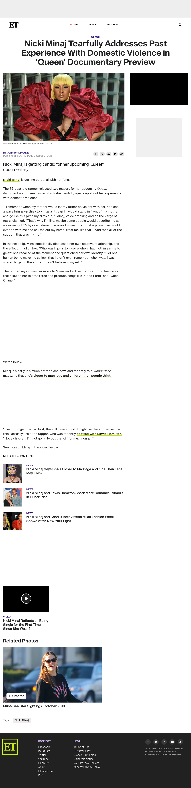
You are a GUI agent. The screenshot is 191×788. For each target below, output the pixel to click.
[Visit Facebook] (148, 742)
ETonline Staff (46, 771)
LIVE (75, 24)
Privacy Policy (82, 751)
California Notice (83, 759)
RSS (40, 775)
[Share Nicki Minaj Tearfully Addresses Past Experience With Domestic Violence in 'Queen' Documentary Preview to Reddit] (109, 154)
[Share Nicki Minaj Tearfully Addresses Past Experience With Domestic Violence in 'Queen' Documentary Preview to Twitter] (102, 154)
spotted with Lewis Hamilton (99, 434)
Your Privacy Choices (86, 763)
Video (92, 24)
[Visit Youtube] (172, 742)
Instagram (44, 751)
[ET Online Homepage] (13, 25)
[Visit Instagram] (164, 742)
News (95, 37)
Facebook (44, 747)
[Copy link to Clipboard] (121, 154)
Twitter (42, 755)
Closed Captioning (85, 755)
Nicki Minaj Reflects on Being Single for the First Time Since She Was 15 (25, 625)
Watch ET (113, 24)
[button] (26, 599)
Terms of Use (81, 747)
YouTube (43, 759)
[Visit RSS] (180, 742)
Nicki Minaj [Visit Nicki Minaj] (22, 720)
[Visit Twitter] (156, 742)
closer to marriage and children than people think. (72, 375)
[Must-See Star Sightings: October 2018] (63, 675)
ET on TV (43, 763)
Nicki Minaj (11, 180)
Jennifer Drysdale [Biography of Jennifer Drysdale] (18, 153)
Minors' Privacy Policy (87, 767)
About (41, 767)
